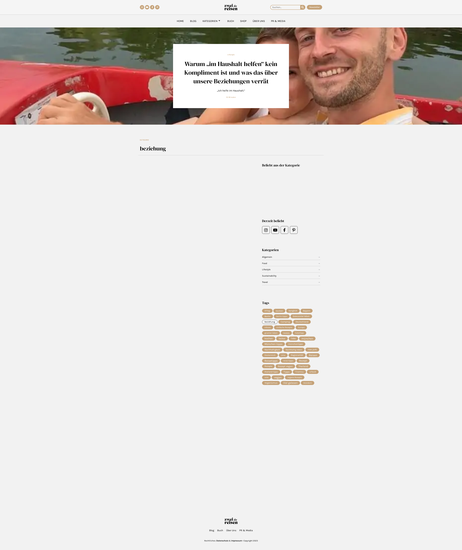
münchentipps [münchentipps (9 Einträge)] (295, 344)
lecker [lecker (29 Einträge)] (282, 339)
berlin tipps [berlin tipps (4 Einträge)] (281, 316)
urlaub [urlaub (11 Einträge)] (312, 373)
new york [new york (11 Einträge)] (312, 350)
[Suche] (302, 7)
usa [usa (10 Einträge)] (266, 378)
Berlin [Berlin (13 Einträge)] (268, 316)
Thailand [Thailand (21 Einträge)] (303, 367)
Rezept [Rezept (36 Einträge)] (303, 361)
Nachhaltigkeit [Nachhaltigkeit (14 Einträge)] (272, 350)
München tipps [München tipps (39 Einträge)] (273, 344)
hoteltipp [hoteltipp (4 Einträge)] (299, 333)
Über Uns (259, 21)
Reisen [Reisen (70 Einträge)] (313, 356)
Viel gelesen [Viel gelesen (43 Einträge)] (290, 384)
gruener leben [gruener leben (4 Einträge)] (271, 333)
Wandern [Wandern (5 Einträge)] (307, 384)
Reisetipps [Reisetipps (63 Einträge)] (271, 361)
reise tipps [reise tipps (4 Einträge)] (288, 362)
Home (180, 21)
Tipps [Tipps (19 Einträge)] (287, 373)
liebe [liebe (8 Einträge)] (293, 339)
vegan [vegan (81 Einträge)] (278, 378)
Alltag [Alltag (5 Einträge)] (267, 311)
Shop (243, 21)
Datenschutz (222, 541)
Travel (265, 282)
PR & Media (278, 21)
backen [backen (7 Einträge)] (279, 311)
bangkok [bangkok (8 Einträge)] (293, 310)
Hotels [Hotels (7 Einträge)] (286, 333)
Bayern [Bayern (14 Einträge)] (306, 310)
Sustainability (269, 276)
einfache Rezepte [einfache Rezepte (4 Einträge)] (284, 328)
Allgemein (267, 257)
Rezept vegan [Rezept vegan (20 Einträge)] (285, 367)
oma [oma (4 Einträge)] (283, 356)
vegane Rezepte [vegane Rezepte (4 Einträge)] (294, 379)
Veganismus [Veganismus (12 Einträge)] (271, 384)
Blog (193, 21)
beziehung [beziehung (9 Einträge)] (270, 322)
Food (264, 263)
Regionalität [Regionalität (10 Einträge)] (297, 356)
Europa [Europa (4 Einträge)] (301, 328)
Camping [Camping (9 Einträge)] (285, 322)
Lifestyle (231, 55)
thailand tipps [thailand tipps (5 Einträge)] (271, 373)
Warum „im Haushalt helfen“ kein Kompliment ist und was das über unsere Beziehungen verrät (231, 72)
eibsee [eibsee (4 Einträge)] (268, 328)
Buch (230, 21)
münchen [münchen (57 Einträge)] (307, 339)
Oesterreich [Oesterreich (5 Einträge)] (270, 356)
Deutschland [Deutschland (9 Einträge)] (302, 322)
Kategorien (211, 21)
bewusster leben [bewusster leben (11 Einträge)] (301, 316)
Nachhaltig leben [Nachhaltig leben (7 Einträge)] (294, 350)
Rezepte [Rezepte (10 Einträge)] (268, 367)
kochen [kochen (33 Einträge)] (269, 339)
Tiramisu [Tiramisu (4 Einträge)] (299, 373)
